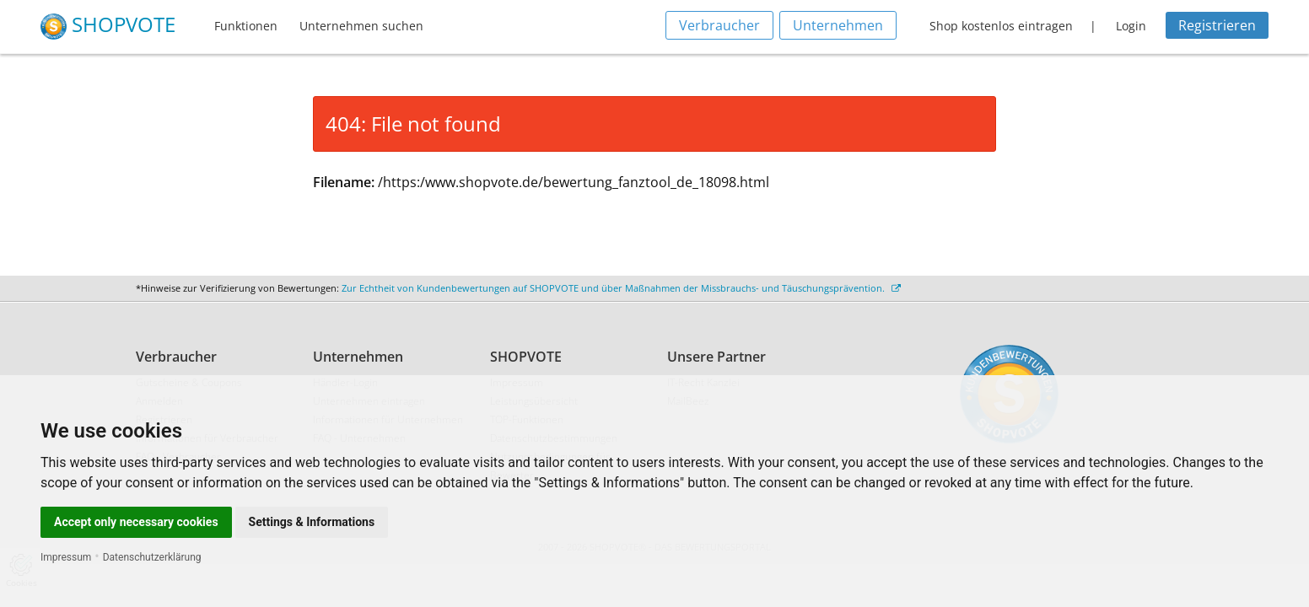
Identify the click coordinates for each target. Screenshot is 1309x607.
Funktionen (245, 26)
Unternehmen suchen (361, 26)
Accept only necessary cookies (136, 522)
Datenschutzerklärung (152, 557)
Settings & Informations (312, 522)
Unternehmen (838, 25)
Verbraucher (719, 25)
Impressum (65, 557)
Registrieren (1217, 25)
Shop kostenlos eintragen (1001, 26)
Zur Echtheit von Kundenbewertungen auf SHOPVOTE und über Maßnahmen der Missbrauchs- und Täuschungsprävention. (621, 288)
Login (1131, 26)
